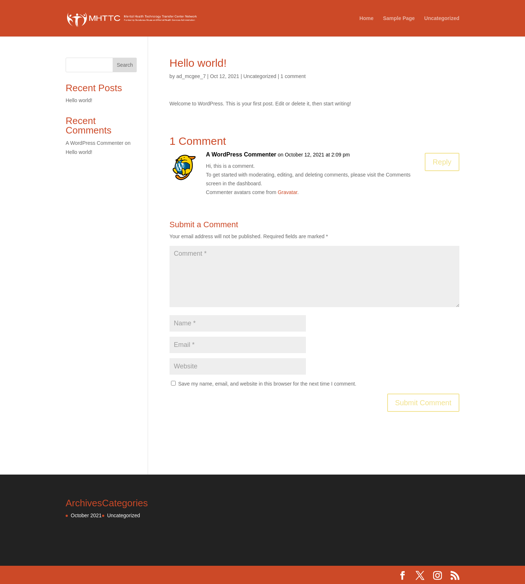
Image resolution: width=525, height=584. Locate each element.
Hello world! (79, 100)
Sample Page (399, 18)
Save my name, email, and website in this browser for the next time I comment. (267, 384)
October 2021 (86, 515)
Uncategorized (441, 18)
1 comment (293, 76)
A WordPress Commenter (241, 154)
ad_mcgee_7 (191, 76)
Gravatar (288, 192)
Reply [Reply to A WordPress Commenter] (442, 162)
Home (366, 18)
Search (125, 65)
